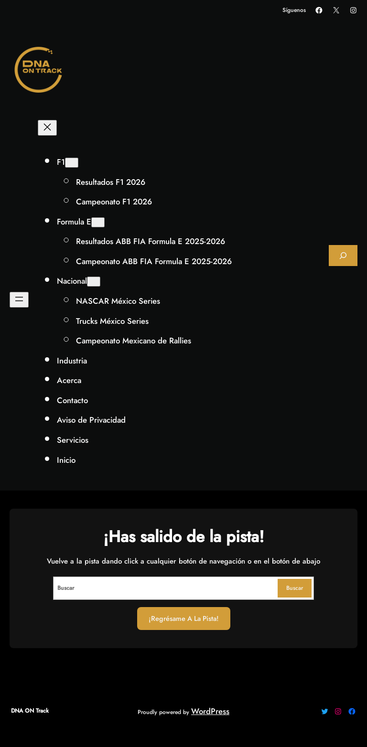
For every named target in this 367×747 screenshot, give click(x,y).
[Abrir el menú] (19, 300)
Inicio (66, 460)
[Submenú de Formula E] (98, 222)
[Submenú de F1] (71, 163)
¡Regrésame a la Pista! (184, 618)
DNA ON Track (30, 710)
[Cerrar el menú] (47, 128)
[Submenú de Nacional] (93, 282)
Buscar (294, 588)
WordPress (210, 711)
